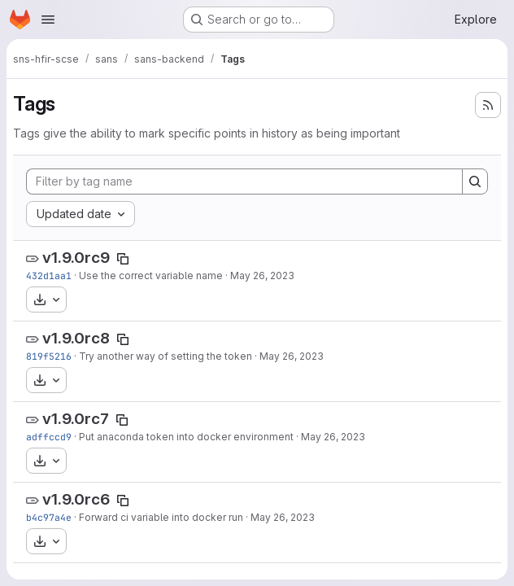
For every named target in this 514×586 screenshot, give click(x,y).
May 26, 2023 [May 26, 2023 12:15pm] (282, 517)
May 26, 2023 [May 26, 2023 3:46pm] (262, 275)
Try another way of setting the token (165, 356)
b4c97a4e (49, 517)
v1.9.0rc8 (76, 338)
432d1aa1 (49, 275)
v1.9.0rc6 (76, 499)
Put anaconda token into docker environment (186, 437)
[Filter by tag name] (244, 181)
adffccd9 (49, 437)
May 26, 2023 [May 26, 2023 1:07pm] (333, 437)
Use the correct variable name (151, 275)
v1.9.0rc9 (76, 257)
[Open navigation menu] (48, 20)
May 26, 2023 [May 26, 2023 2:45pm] (291, 356)
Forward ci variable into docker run (161, 517)
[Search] (475, 181)
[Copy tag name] (123, 259)
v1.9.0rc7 (75, 418)
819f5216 (49, 356)
